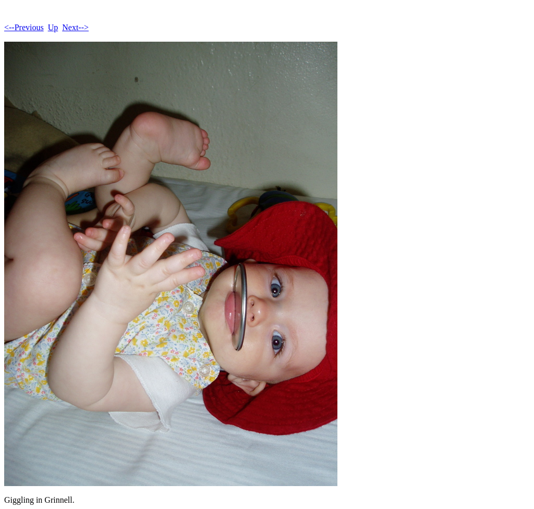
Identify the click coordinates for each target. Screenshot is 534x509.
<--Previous (24, 27)
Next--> (75, 27)
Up (53, 27)
